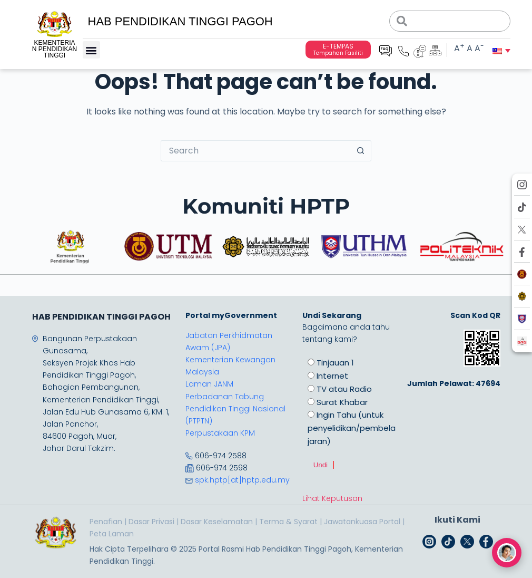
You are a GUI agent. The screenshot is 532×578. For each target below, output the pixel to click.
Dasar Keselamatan (217, 521)
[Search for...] (255, 150)
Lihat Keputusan (332, 498)
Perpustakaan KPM (220, 433)
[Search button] (360, 150)
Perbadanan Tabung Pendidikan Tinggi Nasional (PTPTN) (235, 408)
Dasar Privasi (151, 521)
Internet (332, 375)
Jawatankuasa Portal (362, 521)
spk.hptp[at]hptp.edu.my (242, 480)
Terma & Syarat (288, 521)
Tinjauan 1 (335, 362)
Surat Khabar (342, 402)
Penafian (106, 521)
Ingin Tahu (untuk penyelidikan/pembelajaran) (352, 428)
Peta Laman (112, 533)
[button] (91, 50)
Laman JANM (209, 384)
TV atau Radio (344, 388)
